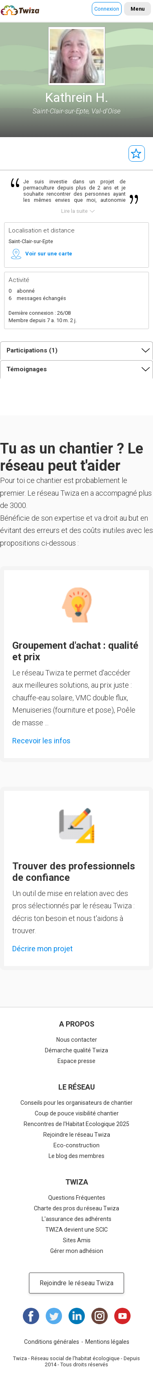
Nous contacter (76, 1039)
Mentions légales (107, 1341)
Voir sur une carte (48, 254)
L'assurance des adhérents (76, 1219)
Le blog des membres (76, 1156)
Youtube (122, 1316)
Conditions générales (51, 1341)
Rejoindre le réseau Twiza (76, 1134)
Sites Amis (77, 1240)
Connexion (106, 9)
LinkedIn (77, 1316)
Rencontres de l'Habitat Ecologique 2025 (76, 1124)
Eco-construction (76, 1145)
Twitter (54, 1316)
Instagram (99, 1316)
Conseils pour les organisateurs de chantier (76, 1102)
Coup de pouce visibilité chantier (77, 1113)
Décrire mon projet (42, 948)
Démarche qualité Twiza (76, 1050)
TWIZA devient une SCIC (76, 1229)
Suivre (137, 153)
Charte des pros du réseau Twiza (76, 1208)
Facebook (31, 1316)
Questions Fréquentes (76, 1197)
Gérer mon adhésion (76, 1251)
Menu (137, 9)
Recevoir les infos (41, 740)
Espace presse (76, 1061)
